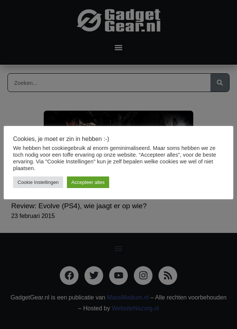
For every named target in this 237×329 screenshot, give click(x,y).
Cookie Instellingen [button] (38, 182)
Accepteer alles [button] (88, 182)
